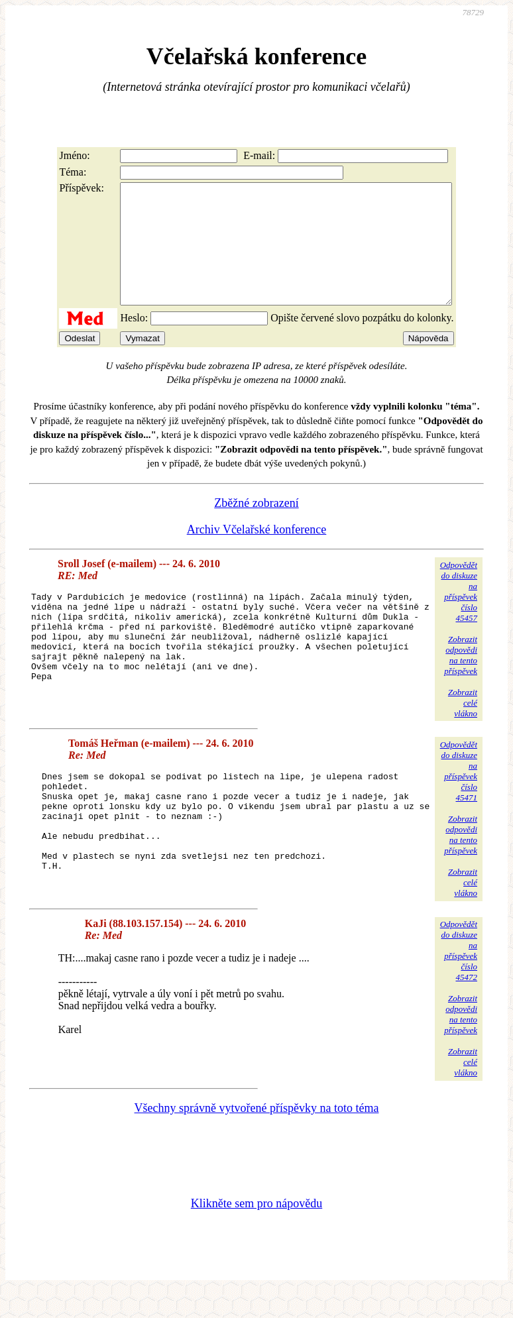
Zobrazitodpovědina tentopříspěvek (460, 679)
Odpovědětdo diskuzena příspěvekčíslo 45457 (458, 615)
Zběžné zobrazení (256, 526)
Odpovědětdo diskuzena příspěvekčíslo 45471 (458, 794)
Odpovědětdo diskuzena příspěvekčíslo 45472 (458, 976)
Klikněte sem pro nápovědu (256, 1229)
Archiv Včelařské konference (257, 553)
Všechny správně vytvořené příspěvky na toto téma (257, 1133)
